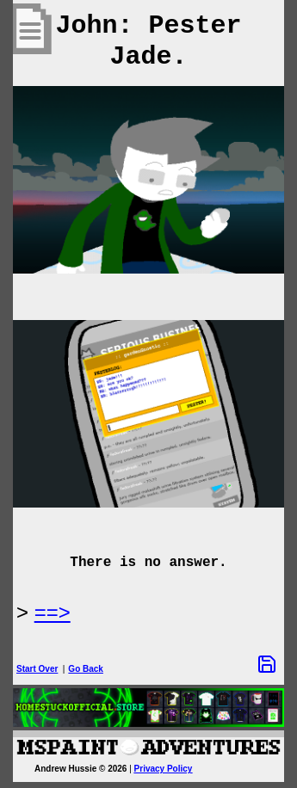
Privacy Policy (163, 768)
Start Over (37, 669)
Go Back (85, 669)
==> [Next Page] (52, 612)
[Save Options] (267, 664)
